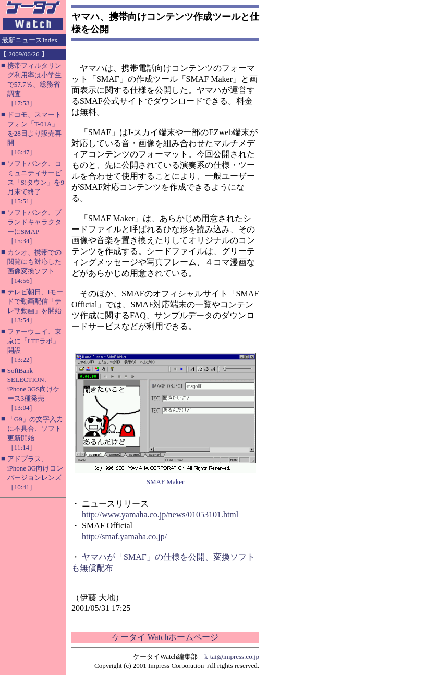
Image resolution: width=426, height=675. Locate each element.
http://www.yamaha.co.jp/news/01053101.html (160, 514)
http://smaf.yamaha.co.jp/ (124, 536)
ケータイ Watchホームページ (165, 637)
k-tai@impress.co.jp (231, 656)
